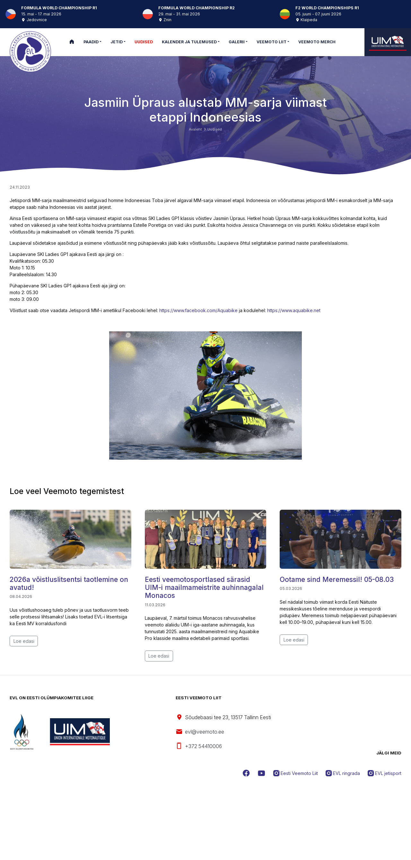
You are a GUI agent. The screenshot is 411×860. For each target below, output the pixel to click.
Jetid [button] (116, 41)
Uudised (214, 129)
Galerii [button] (237, 41)
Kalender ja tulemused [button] (189, 41)
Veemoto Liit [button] (271, 41)
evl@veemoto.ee (200, 732)
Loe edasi (23, 641)
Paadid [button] (91, 41)
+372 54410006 (199, 746)
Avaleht (195, 129)
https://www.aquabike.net (293, 310)
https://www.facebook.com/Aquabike (198, 310)
